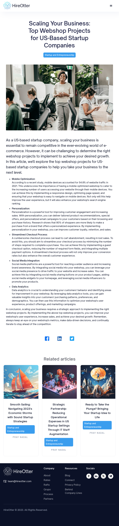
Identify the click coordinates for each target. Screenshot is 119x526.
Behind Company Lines (73, 491)
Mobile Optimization (23, 178)
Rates (47, 480)
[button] (111, 6)
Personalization (20, 208)
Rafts (47, 484)
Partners (48, 498)
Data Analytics (20, 286)
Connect (70, 480)
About (47, 475)
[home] (17, 5)
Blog (67, 475)
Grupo (47, 489)
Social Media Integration (25, 260)
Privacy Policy (73, 484)
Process (48, 494)
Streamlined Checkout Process (29, 234)
